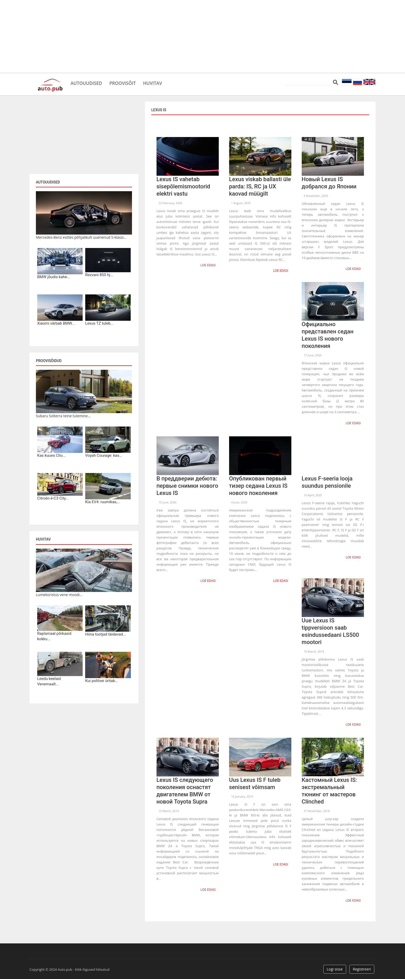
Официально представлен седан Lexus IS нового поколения (328, 334)
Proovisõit (130, 82)
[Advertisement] (202, 36)
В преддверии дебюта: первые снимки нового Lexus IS (187, 484)
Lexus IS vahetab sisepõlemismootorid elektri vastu (183, 186)
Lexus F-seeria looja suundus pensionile (327, 481)
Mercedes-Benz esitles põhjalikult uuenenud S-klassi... (81, 237)
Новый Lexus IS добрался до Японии (329, 183)
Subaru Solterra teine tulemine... (63, 415)
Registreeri (362, 966)
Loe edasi (208, 265)
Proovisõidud (48, 361)
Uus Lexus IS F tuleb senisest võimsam (255, 782)
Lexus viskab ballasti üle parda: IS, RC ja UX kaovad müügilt (260, 186)
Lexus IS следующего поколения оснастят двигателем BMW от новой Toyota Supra (185, 789)
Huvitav (165, 82)
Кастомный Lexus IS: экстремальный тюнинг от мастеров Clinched (329, 789)
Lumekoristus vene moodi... (59, 594)
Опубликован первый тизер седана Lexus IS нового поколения (258, 484)
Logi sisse (335, 966)
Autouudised (89, 82)
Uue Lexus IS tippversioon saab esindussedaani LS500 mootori (330, 630)
